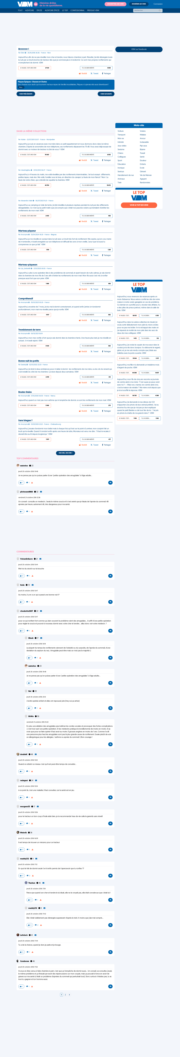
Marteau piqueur (27, 231)
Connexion (158, 4)
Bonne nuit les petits (28, 361)
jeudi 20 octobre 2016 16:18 (36, 644)
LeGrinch (24, 935)
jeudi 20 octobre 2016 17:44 (28, 941)
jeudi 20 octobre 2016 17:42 (36, 914)
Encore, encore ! (65, 453)
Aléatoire (29, 10)
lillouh (31, 638)
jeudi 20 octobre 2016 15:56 (28, 812)
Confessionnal (77, 10)
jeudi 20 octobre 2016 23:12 (36, 697)
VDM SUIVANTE (106, 94)
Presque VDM (93, 10)
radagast (24, 781)
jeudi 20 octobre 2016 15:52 (28, 760)
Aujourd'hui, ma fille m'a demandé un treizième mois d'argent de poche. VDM (138, 366)
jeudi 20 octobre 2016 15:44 (28, 565)
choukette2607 (26, 611)
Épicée (39, 10)
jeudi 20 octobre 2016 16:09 (28, 838)
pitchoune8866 (26, 492)
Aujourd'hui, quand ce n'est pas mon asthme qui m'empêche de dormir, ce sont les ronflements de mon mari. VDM (64, 400)
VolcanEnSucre (26, 559)
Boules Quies (25, 392)
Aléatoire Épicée (52, 10)
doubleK (24, 754)
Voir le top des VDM (139, 205)
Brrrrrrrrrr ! (23, 49)
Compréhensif (25, 299)
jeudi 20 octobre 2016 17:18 (36, 889)
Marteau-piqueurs (27, 265)
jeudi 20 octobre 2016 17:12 (27, 864)
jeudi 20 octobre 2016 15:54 (28, 786)
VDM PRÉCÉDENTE (25, 94)
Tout (20, 10)
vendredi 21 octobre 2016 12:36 (29, 498)
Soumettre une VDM (115, 4)
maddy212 (24, 859)
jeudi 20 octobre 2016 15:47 (28, 591)
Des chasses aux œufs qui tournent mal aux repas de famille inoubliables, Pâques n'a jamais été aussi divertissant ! (63, 85)
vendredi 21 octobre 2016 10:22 (37, 722)
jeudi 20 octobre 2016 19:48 (28, 471)
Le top (65, 10)
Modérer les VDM (139, 4)
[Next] (69, 995)
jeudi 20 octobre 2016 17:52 (28, 967)
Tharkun (31, 883)
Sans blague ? (25, 420)
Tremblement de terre (29, 330)
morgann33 (25, 807)
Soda (22, 585)
